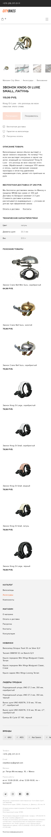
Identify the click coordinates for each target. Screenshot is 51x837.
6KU (8, 737)
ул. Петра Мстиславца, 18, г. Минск (18, 772)
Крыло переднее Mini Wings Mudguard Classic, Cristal (23, 667)
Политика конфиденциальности (13, 832)
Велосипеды (8, 590)
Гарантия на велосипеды (18, 131)
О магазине (8, 614)
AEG (20, 737)
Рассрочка (7, 624)
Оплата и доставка (11, 619)
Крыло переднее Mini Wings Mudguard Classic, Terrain (23, 659)
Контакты (7, 629)
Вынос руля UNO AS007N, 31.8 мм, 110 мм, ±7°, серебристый (22, 704)
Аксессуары (28, 80)
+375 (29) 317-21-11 (11, 3)
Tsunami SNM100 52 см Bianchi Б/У (18, 653)
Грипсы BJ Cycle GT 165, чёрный (17, 718)
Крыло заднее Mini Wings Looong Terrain (21, 673)
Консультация (9, 634)
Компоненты (8, 600)
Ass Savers (35, 737)
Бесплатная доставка (16, 127)
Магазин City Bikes (11, 80)
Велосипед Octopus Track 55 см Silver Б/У (21, 648)
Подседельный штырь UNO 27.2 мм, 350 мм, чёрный (23, 696)
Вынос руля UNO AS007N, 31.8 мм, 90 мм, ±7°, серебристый (24, 711)
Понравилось (31, 116)
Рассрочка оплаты (15, 136)
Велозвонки (42, 80)
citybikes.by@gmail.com (13, 763)
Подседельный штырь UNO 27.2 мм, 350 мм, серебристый (23, 689)
